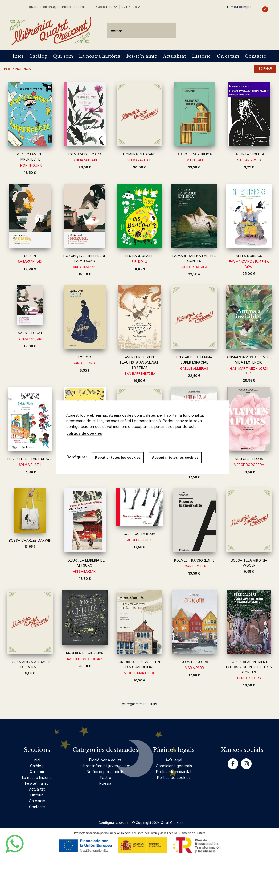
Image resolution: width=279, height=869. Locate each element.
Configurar (76, 457)
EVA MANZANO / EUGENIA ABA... (249, 264)
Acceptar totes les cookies (175, 457)
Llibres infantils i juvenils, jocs (105, 765)
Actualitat (174, 56)
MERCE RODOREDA (249, 465)
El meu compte (239, 7)
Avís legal (174, 760)
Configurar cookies (114, 823)
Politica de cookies (174, 777)
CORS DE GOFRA (194, 662)
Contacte (255, 56)
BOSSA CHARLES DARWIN (30, 540)
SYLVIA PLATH (30, 465)
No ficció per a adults (105, 771)
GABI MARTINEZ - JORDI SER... (249, 370)
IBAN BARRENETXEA (139, 374)
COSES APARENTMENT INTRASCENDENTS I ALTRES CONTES (249, 667)
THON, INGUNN (30, 165)
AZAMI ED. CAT (30, 333)
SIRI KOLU (139, 262)
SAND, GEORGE (85, 363)
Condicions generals (174, 765)
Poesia (105, 783)
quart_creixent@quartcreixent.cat (57, 7)
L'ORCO (84, 357)
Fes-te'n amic (141, 56)
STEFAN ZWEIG (249, 160)
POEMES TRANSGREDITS (194, 560)
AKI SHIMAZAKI (84, 267)
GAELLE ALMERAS (194, 368)
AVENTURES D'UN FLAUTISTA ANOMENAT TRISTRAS (139, 362)
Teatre (105, 777)
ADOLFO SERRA (139, 540)
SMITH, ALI (194, 160)
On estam (228, 56)
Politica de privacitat (173, 771)
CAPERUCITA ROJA (139, 533)
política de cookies (84, 433)
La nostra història (99, 56)
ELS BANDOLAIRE (139, 256)
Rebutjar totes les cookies (118, 457)
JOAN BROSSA (194, 566)
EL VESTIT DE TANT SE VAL (29, 459)
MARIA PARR (194, 668)
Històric (201, 56)
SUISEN (30, 256)
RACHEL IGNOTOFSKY (84, 659)
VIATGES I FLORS (249, 459)
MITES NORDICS (249, 256)
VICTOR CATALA (194, 267)
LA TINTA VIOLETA (249, 154)
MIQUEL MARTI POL (139, 673)
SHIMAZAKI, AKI (85, 160)
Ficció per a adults (105, 760)
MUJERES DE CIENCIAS (84, 653)
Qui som (63, 56)
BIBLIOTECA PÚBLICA (194, 154)
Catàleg (38, 56)
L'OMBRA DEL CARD (84, 154)
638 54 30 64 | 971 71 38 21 (118, 7)
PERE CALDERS (249, 678)
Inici (18, 56)
